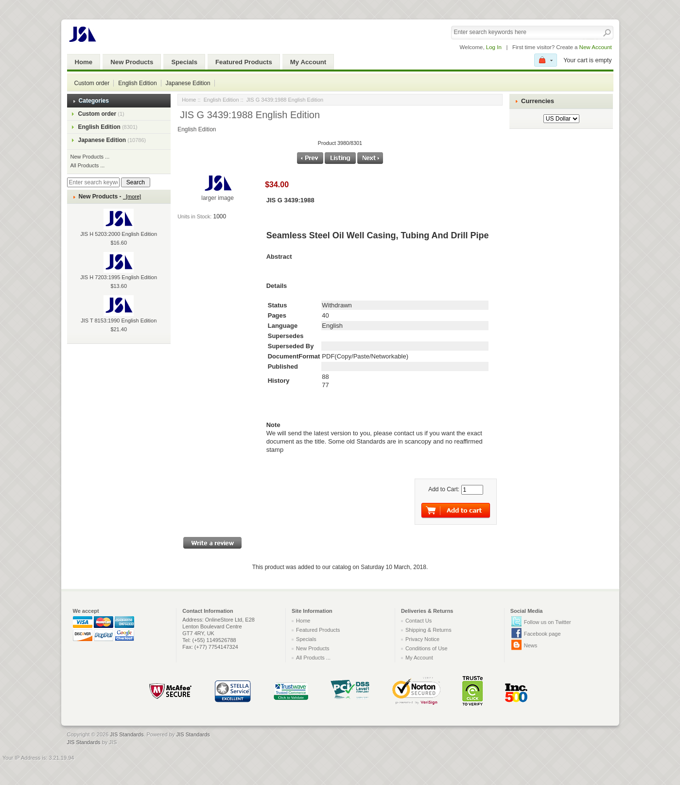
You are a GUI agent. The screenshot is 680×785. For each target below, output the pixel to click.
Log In (494, 47)
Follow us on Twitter (547, 622)
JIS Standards (126, 734)
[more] (132, 196)
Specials (184, 62)
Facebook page (542, 634)
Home (84, 62)
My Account (308, 62)
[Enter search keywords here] (93, 182)
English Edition (137, 83)
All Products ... (87, 165)
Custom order (92, 83)
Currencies (537, 101)
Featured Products (243, 62)
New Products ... (90, 157)
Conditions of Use (426, 648)
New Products (131, 62)
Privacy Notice (422, 639)
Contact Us (418, 621)
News (531, 645)
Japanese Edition (188, 83)
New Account (595, 47)
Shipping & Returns (428, 630)
